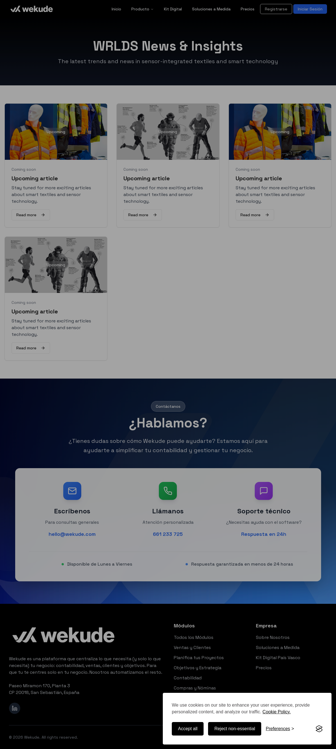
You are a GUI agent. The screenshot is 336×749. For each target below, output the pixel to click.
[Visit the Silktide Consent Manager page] (319, 728)
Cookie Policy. (277, 711)
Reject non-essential (234, 728)
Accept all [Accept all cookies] (187, 728)
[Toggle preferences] (280, 728)
